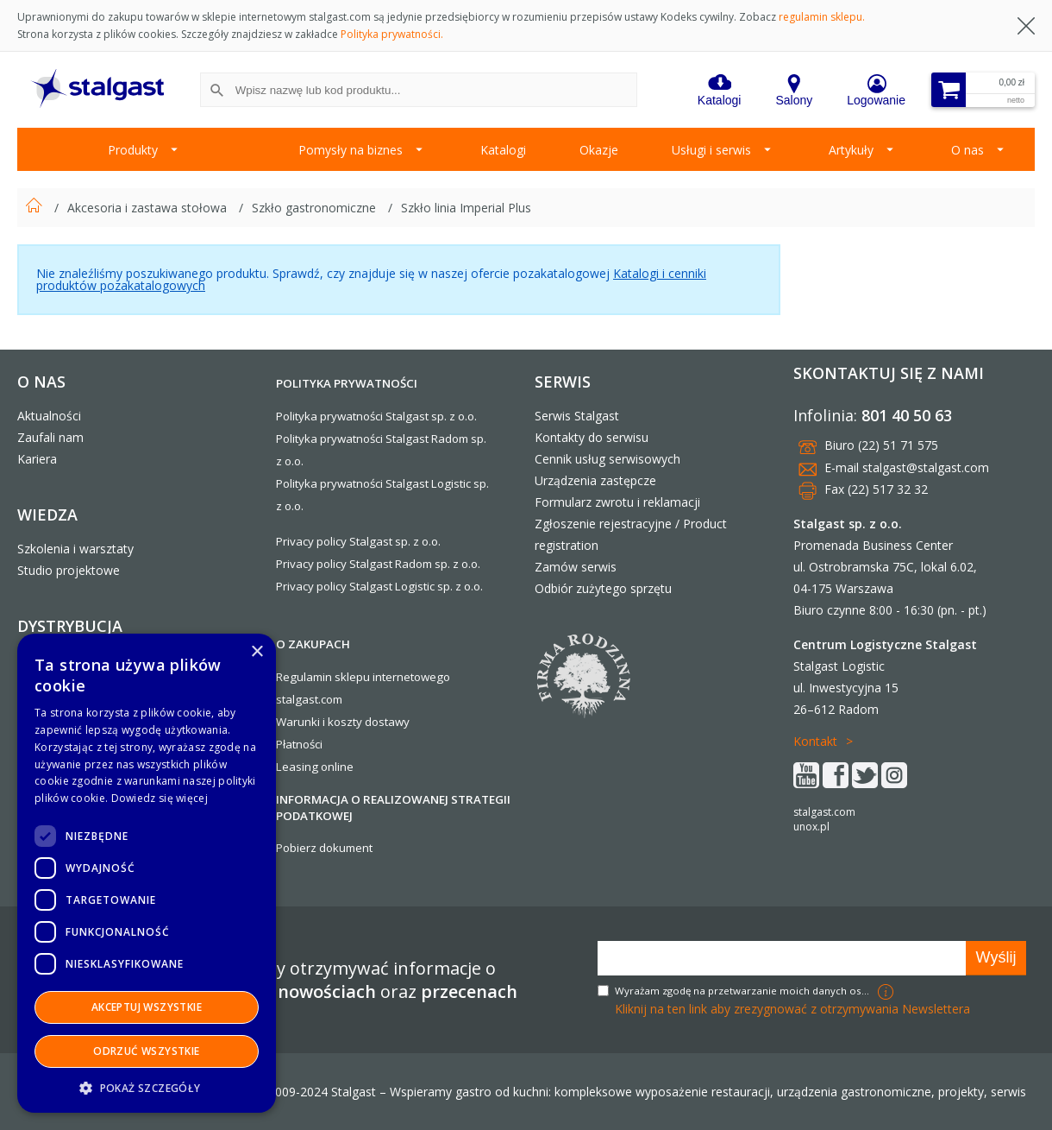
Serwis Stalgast (577, 415)
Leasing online (315, 766)
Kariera (37, 459)
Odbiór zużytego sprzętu (603, 588)
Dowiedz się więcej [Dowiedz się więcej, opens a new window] (159, 798)
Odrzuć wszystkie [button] (146, 1051)
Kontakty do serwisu (591, 437)
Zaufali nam (50, 437)
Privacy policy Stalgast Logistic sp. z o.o (378, 586)
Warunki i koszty (319, 721)
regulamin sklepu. (822, 16)
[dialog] (146, 873)
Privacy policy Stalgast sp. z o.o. (358, 541)
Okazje (598, 150)
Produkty (133, 150)
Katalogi (503, 150)
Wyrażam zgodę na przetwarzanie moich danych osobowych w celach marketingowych (744, 990)
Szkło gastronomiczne (315, 207)
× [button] (256, 652)
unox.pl (811, 826)
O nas (967, 150)
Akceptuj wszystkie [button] (146, 1007)
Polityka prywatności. (392, 34)
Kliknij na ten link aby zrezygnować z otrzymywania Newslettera (792, 1009)
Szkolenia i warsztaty (75, 548)
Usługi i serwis (711, 150)
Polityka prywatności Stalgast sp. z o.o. (376, 416)
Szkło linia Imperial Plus (466, 207)
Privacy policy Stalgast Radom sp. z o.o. (378, 563)
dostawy (387, 721)
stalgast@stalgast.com (925, 467)
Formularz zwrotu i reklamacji (617, 502)
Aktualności (49, 415)
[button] (146, 1087)
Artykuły (851, 150)
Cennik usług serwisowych (607, 459)
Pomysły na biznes (350, 150)
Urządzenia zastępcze (595, 480)
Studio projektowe (68, 570)
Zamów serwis (576, 567)
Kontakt (815, 741)
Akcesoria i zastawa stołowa (148, 207)
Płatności (299, 744)
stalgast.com (824, 812)
